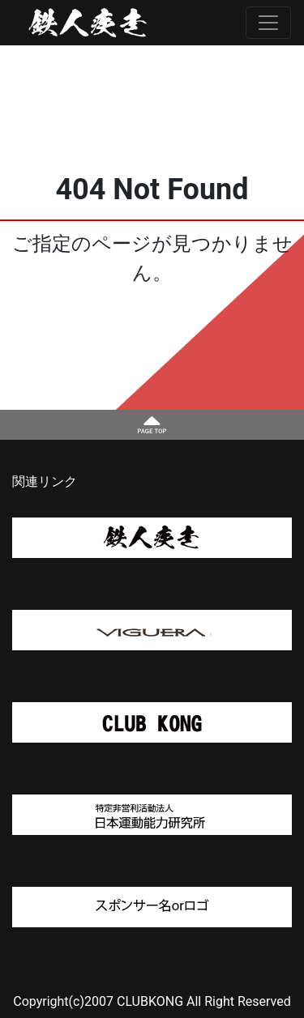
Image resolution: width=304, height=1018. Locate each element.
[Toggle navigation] (268, 22)
